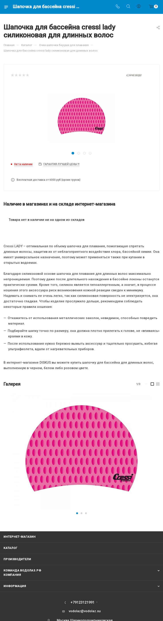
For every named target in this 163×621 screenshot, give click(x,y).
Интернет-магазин (20, 536)
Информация (15, 586)
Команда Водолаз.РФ (22, 570)
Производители (17, 559)
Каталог (10, 548)
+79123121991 (82, 602)
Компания (12, 574)
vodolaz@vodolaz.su (85, 611)
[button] (77, 513)
